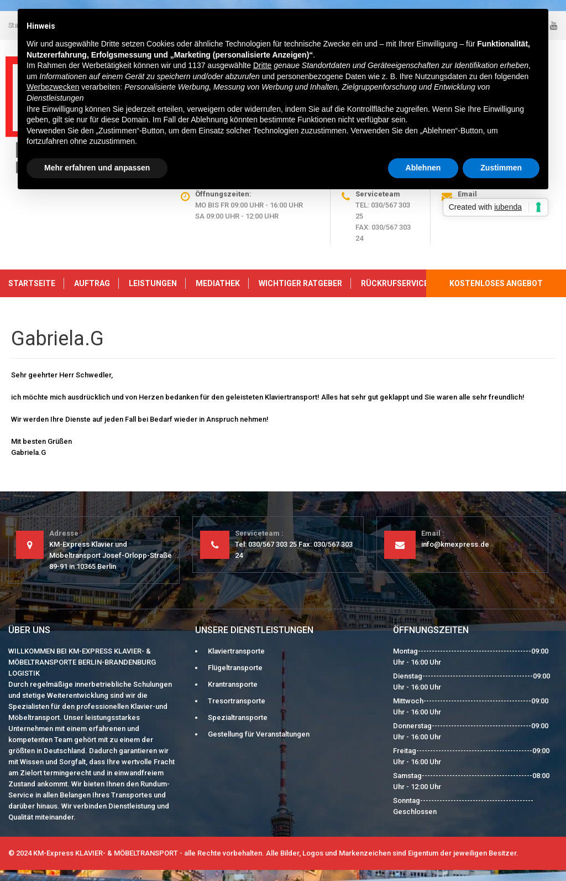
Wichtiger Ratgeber (300, 283)
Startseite (31, 283)
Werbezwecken (53, 86)
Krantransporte (233, 684)
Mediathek (218, 283)
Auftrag (92, 283)
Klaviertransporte (236, 651)
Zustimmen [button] (501, 167)
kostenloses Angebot (496, 283)
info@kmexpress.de (455, 544)
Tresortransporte (236, 701)
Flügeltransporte (235, 668)
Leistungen (153, 283)
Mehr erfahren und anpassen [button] (97, 167)
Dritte (262, 65)
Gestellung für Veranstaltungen (259, 734)
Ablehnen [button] (423, 167)
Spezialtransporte (238, 717)
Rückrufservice (394, 283)
